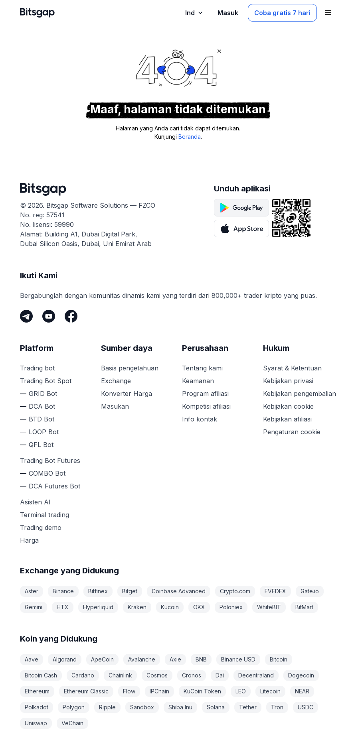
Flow (129, 691)
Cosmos (157, 675)
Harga (29, 540)
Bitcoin (278, 659)
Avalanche (141, 659)
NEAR (302, 691)
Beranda (189, 136)
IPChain (159, 691)
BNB (201, 659)
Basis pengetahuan (129, 368)
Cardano (82, 675)
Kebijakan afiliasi (287, 419)
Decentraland (256, 675)
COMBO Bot (47, 473)
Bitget (129, 591)
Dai (220, 675)
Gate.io (310, 591)
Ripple (107, 707)
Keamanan (198, 381)
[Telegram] (26, 316)
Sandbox (142, 707)
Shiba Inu (180, 707)
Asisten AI (35, 502)
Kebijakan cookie (288, 406)
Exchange (116, 381)
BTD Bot (41, 419)
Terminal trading (44, 515)
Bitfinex (98, 591)
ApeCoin (102, 659)
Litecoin (270, 691)
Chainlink (120, 675)
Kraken (137, 607)
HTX (63, 607)
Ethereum (37, 691)
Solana (216, 707)
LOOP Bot (44, 432)
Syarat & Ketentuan (292, 368)
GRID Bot (43, 394)
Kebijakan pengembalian (299, 394)
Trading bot (37, 368)
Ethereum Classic (86, 691)
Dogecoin (301, 675)
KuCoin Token (202, 691)
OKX (199, 607)
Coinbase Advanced (179, 591)
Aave (31, 659)
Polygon (74, 707)
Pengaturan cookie (291, 432)
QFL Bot (41, 445)
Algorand (65, 659)
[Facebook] (71, 316)
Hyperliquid (98, 607)
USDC (305, 707)
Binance (63, 591)
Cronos (191, 675)
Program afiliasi (205, 394)
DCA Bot (42, 406)
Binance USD (238, 659)
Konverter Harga (126, 394)
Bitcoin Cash (41, 675)
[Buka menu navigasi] (328, 13)
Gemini (33, 607)
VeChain (72, 723)
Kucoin (170, 607)
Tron (277, 707)
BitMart (304, 607)
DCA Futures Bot (54, 486)
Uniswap (36, 723)
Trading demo (40, 527)
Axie (175, 659)
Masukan (115, 406)
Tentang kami (202, 368)
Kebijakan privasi (288, 381)
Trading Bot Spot (45, 381)
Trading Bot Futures (50, 461)
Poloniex (231, 607)
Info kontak (199, 419)
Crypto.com (235, 591)
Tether (248, 707)
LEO (240, 691)
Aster (31, 591)
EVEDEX (275, 591)
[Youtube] (48, 316)
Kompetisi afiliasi (206, 406)
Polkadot (36, 707)
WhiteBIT (269, 607)
